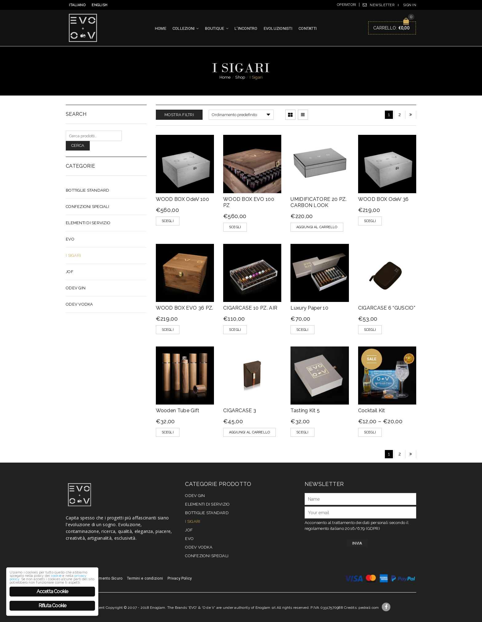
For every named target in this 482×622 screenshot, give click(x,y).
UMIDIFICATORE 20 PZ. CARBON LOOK (318, 202)
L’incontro (246, 28)
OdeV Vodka (79, 304)
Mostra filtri (179, 114)
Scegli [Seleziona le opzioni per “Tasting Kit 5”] (302, 432)
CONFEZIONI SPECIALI (87, 206)
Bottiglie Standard (87, 190)
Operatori (346, 5)
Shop (240, 77)
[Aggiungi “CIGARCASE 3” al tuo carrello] (249, 432)
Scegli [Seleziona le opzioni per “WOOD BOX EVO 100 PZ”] (235, 227)
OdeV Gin (75, 288)
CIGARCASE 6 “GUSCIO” (386, 308)
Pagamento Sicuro (106, 578)
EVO (70, 239)
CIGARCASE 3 (239, 410)
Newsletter (382, 5)
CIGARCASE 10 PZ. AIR (250, 308)
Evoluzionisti (278, 28)
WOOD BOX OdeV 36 (383, 199)
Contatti (307, 28)
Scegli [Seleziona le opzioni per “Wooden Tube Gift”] (168, 432)
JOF (69, 271)
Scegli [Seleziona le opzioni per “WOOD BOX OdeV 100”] (168, 221)
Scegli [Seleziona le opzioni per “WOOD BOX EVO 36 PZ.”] (168, 330)
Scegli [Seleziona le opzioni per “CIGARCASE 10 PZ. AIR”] (235, 330)
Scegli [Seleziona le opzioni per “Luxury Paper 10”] (302, 330)
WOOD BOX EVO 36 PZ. (184, 308)
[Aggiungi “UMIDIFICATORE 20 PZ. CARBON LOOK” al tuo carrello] (316, 227)
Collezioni (183, 28)
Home (160, 28)
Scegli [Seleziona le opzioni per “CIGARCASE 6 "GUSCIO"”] (370, 330)
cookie (26, 566)
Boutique (214, 28)
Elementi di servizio (88, 223)
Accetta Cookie (52, 591)
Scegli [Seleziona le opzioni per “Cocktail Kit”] (370, 432)
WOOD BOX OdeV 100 (182, 199)
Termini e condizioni (145, 578)
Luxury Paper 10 (309, 308)
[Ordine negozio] (241, 115)
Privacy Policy (180, 578)
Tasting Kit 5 (305, 410)
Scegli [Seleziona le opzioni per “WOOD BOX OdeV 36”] (370, 221)
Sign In (409, 5)
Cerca (77, 145)
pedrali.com (368, 607)
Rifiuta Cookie (52, 605)
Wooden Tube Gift (178, 410)
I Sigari (73, 255)
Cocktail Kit (371, 410)
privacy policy (70, 566)
